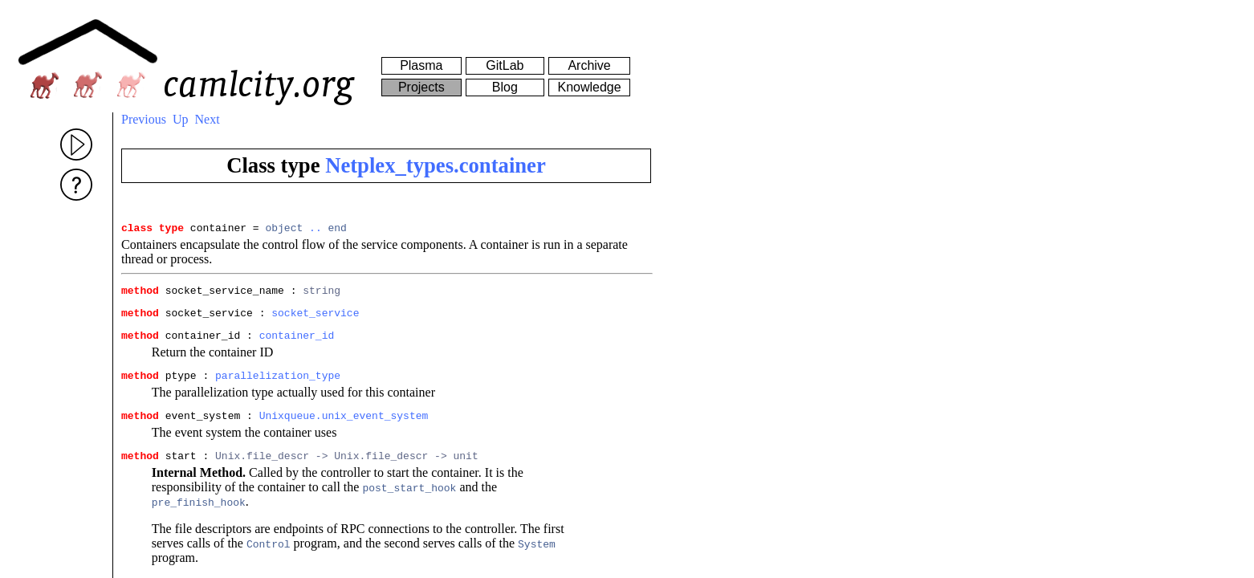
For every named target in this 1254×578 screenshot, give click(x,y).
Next (207, 119)
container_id (297, 344)
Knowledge (589, 87)
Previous (143, 119)
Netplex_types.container (435, 165)
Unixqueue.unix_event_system (344, 429)
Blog (505, 87)
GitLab (504, 65)
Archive (589, 65)
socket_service (315, 319)
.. (315, 229)
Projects (421, 87)
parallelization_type (277, 387)
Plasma (421, 65)
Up (181, 119)
